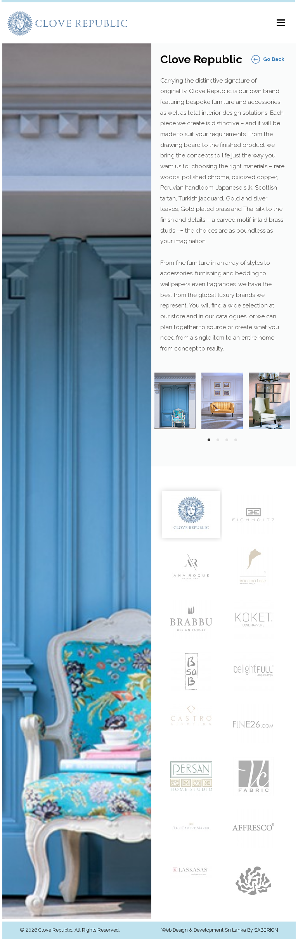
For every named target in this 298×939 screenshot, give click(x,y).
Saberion (266, 930)
